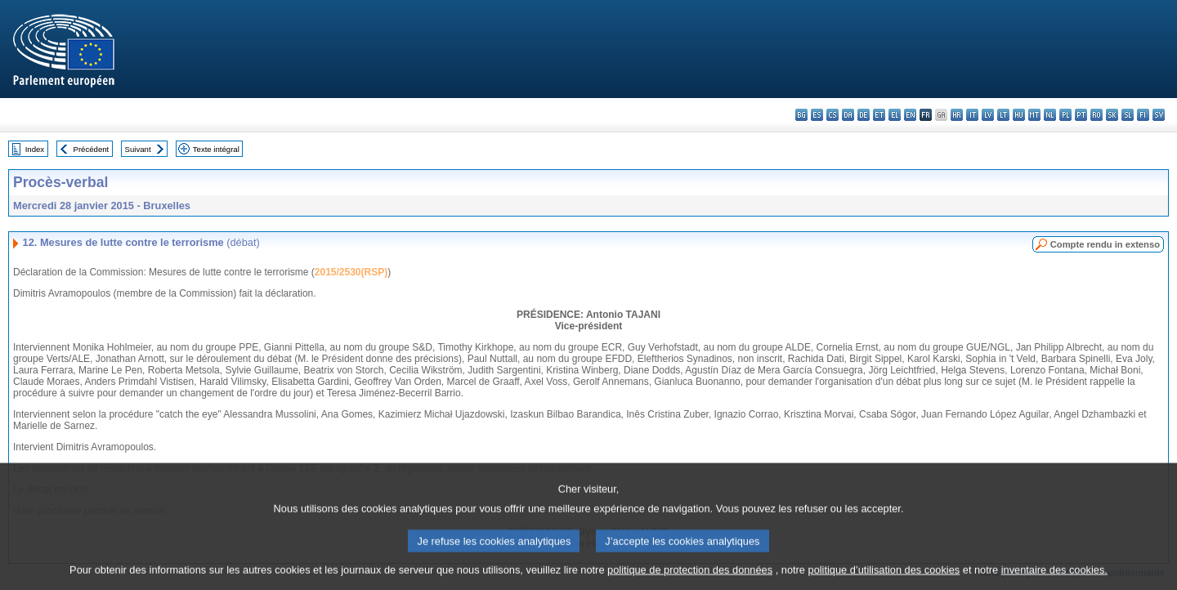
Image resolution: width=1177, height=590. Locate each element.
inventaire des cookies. (1054, 577)
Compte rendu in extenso (1105, 244)
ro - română (1096, 115)
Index (34, 149)
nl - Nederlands (1050, 115)
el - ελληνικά (894, 115)
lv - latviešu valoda (988, 115)
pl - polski (1065, 115)
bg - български (801, 115)
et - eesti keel (879, 115)
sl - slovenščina (1127, 115)
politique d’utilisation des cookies (884, 577)
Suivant (138, 149)
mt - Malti (1034, 115)
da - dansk (848, 115)
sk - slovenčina (1112, 115)
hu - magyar (1019, 115)
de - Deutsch (863, 115)
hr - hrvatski (957, 115)
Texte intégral (216, 149)
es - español (817, 115)
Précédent (92, 149)
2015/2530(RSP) (351, 272)
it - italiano (972, 115)
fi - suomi (1143, 115)
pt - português (1081, 115)
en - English (910, 115)
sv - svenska (1158, 115)
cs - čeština (832, 115)
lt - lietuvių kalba (1003, 115)
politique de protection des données (689, 577)
